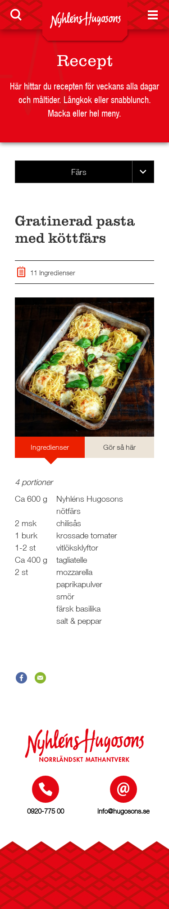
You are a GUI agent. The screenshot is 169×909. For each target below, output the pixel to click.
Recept (85, 60)
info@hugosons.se (123, 811)
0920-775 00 (45, 811)
